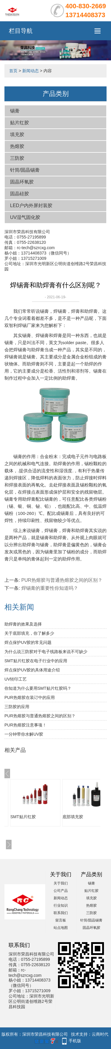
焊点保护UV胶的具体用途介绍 (32, 670)
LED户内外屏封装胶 (31, 205)
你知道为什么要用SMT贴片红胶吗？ (37, 688)
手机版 (75, 1040)
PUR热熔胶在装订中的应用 (29, 697)
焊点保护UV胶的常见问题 (28, 642)
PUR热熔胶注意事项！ (25, 725)
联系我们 (61, 913)
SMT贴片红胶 (23, 816)
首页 (13, 70)
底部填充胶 (72, 816)
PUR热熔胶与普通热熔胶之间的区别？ (61, 580)
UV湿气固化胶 (25, 217)
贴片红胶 (19, 122)
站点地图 (61, 928)
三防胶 (17, 158)
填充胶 (17, 134)
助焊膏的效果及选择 (23, 624)
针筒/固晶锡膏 (25, 170)
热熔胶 (17, 146)
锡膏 (15, 110)
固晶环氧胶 (22, 181)
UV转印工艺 (15, 679)
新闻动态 (30, 70)
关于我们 (61, 883)
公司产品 (61, 891)
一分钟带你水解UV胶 (23, 734)
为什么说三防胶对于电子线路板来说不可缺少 (45, 651)
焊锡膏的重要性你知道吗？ (49, 588)
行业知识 (61, 905)
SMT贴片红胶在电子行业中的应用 (35, 660)
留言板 (60, 920)
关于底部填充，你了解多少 (29, 633)
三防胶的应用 (16, 706)
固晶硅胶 (19, 193)
